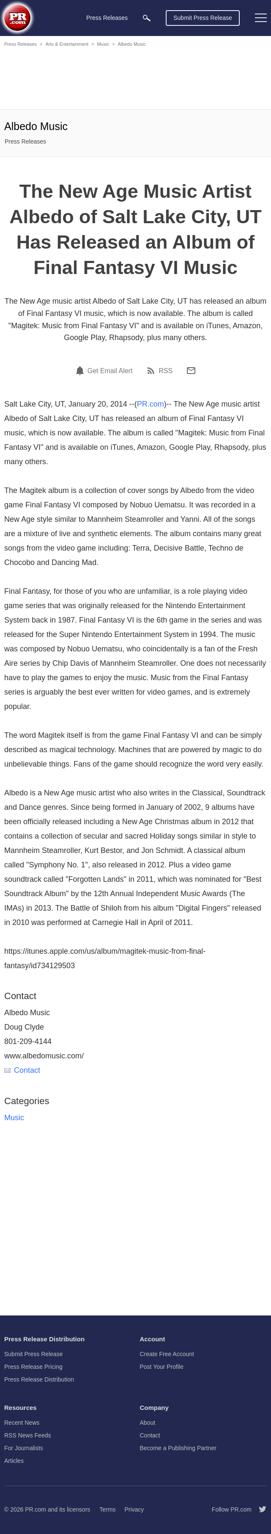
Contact (22, 1070)
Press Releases (20, 44)
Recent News (21, 1422)
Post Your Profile (162, 1366)
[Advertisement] (135, 80)
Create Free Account (167, 1354)
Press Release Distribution (39, 1379)
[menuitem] (147, 18)
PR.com (150, 404)
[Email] (191, 371)
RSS (165, 371)
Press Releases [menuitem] (107, 17)
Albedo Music (132, 44)
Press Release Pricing (33, 1366)
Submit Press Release (202, 17)
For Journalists (23, 1448)
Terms (107, 1509)
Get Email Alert (110, 371)
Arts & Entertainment (66, 44)
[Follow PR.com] (259, 1509)
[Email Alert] (81, 371)
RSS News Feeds (27, 1435)
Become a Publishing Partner (178, 1448)
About (148, 1422)
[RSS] (152, 371)
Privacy (134, 1509)
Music (103, 44)
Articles (14, 1460)
